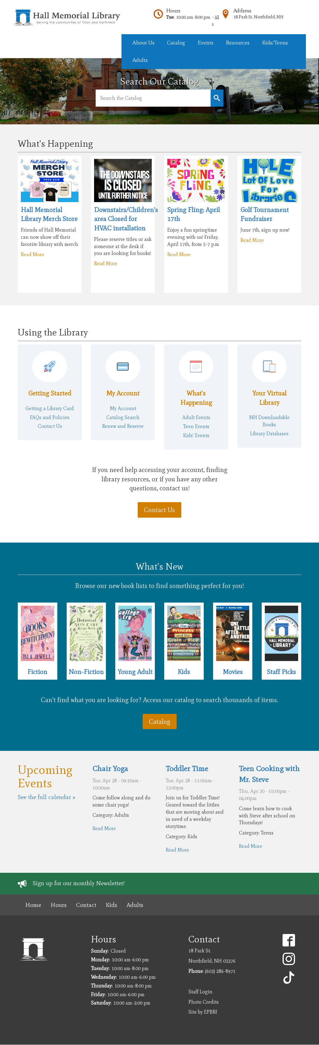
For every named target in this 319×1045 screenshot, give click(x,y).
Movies (233, 672)
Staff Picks (281, 672)
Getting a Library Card (50, 408)
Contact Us (50, 426)
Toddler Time (187, 768)
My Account (123, 393)
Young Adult (135, 672)
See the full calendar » (46, 797)
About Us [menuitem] (143, 42)
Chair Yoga (110, 768)
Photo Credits (203, 1002)
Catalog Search (123, 417)
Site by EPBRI (202, 1012)
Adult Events (196, 417)
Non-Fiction (86, 672)
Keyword (217, 98)
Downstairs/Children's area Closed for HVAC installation (126, 219)
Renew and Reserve (123, 426)
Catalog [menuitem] (176, 42)
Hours (173, 10)
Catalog (159, 721)
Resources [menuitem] (238, 42)
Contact (86, 905)
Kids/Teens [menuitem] (275, 42)
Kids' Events (196, 435)
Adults (134, 905)
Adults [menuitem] (140, 60)
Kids (184, 672)
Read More (32, 254)
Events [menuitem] (205, 42)
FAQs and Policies (49, 417)
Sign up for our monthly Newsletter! (79, 883)
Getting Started (49, 393)
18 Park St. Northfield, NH (258, 17)
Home (33, 905)
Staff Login (200, 992)
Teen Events (196, 426)
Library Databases (269, 434)
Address (242, 10)
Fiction (37, 672)
